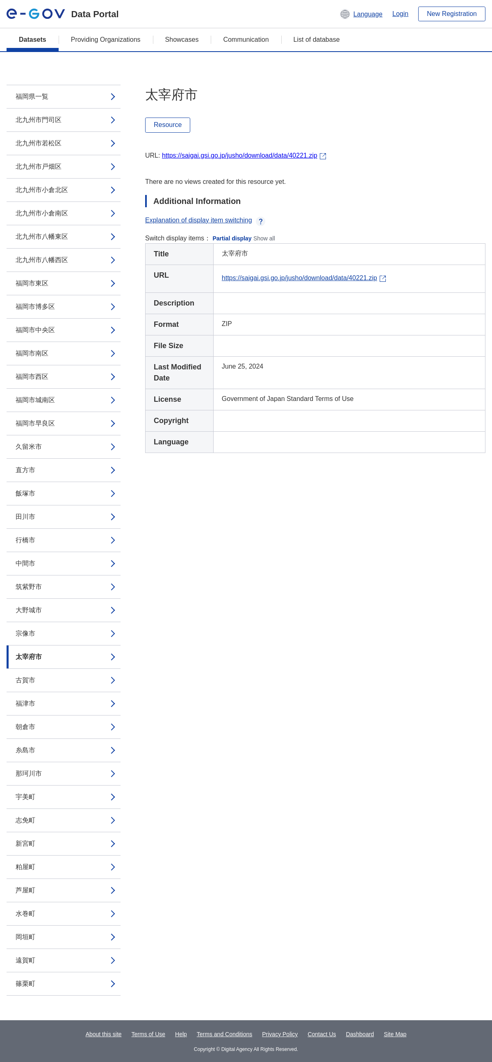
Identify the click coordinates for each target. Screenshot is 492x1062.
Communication (246, 39)
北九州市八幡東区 (42, 236)
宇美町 (25, 796)
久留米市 (29, 446)
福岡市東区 (32, 283)
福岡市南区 (32, 353)
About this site (104, 1034)
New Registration (452, 13)
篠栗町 (25, 983)
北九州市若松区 (38, 143)
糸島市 (25, 750)
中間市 (25, 563)
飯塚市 (25, 493)
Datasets (32, 39)
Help (181, 1034)
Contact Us (322, 1034)
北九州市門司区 (38, 119)
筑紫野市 (29, 586)
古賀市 (25, 680)
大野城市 (29, 610)
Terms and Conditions (224, 1034)
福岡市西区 (32, 376)
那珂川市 (29, 773)
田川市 (25, 516)
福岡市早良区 (35, 423)
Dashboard (360, 1034)
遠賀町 (25, 960)
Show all (264, 238)
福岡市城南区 (35, 399)
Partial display (232, 238)
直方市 (25, 469)
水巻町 (25, 913)
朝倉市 (25, 726)
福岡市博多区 (35, 306)
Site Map (395, 1034)
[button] (361, 14)
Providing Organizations (106, 39)
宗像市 (25, 633)
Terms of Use (148, 1034)
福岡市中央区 (35, 329)
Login (400, 13)
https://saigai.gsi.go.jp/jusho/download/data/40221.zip (239, 155)
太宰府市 (29, 656)
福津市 (25, 703)
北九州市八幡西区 (42, 259)
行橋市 (25, 540)
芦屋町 (25, 890)
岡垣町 (25, 936)
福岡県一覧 (32, 96)
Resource (168, 124)
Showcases (182, 39)
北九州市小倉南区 (42, 213)
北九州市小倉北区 (42, 189)
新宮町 (25, 843)
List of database (317, 39)
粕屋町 (25, 866)
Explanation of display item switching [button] (205, 220)
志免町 (25, 820)
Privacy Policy (280, 1034)
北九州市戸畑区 (38, 166)
